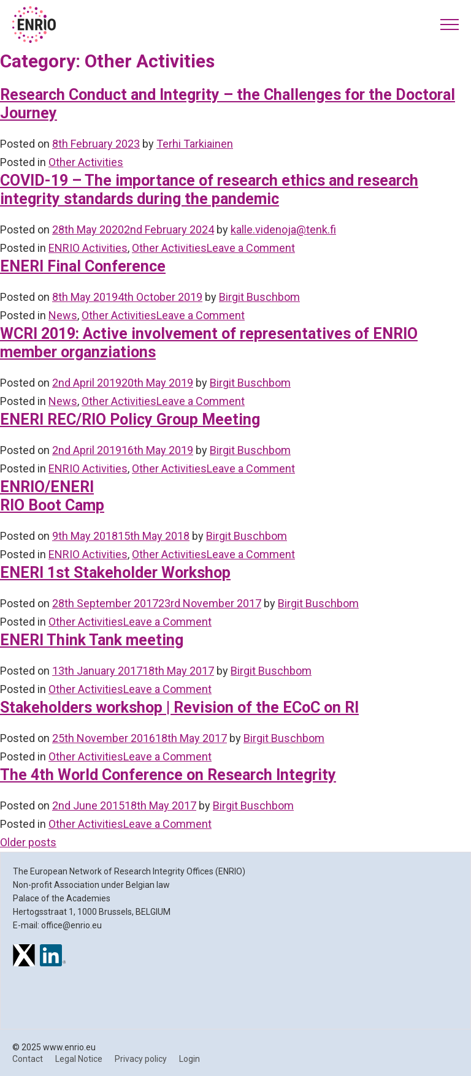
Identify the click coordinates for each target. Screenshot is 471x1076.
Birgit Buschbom (259, 296)
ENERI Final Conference (83, 266)
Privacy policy (141, 1059)
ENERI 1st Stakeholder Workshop (115, 573)
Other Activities (85, 162)
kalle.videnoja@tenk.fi (283, 229)
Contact (27, 1059)
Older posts (28, 842)
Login (189, 1059)
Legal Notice (78, 1059)
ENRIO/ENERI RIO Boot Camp (52, 496)
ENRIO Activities (88, 247)
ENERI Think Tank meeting (91, 640)
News (62, 315)
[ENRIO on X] (24, 957)
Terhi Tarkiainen (194, 143)
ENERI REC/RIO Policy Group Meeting (130, 419)
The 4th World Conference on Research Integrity (168, 775)
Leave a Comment (251, 247)
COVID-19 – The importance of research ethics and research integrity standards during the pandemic (209, 190)
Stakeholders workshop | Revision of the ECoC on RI (179, 707)
